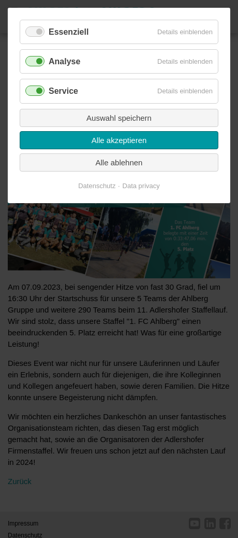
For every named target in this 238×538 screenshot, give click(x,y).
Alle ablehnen (119, 162)
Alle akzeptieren (119, 140)
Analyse (64, 61)
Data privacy (141, 186)
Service (63, 91)
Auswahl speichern (119, 118)
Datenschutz (96, 186)
